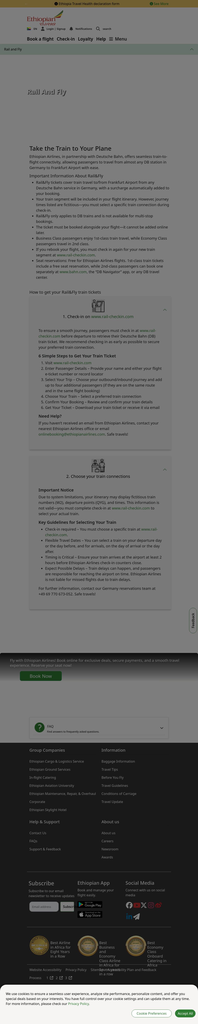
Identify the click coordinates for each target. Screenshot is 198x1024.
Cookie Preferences (152, 1013)
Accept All (185, 1013)
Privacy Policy (78, 1003)
